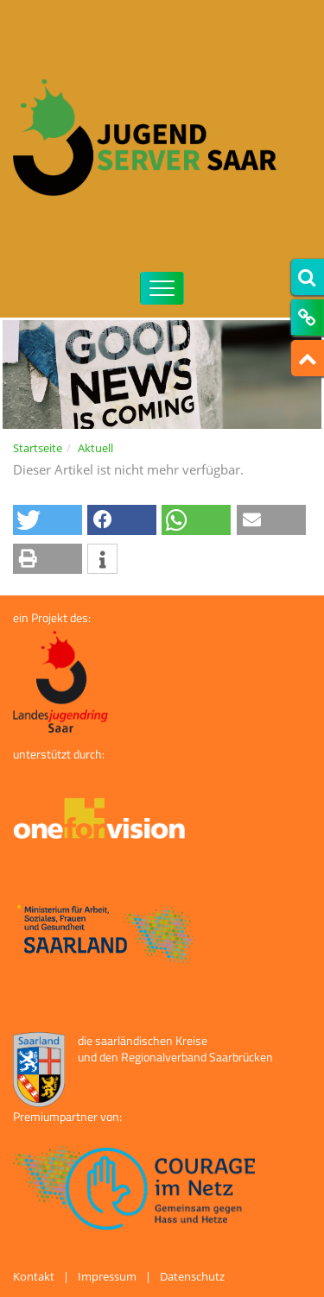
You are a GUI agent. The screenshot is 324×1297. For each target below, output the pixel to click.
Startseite (37, 448)
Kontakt (33, 1276)
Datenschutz (192, 1276)
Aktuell (95, 448)
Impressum (107, 1276)
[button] (47, 520)
